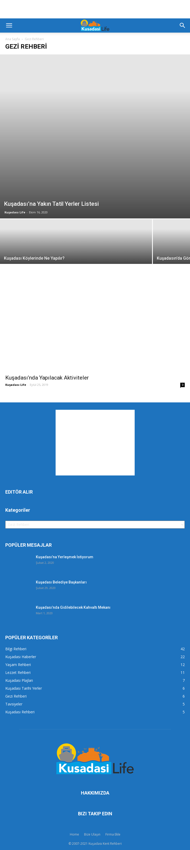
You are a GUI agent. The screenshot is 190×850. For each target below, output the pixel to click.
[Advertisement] (95, 9)
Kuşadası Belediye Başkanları (61, 582)
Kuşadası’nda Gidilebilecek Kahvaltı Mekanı (73, 607)
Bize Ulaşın (92, 834)
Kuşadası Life (14, 212)
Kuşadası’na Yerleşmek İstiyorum (64, 557)
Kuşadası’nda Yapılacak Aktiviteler (47, 378)
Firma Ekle (112, 834)
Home (74, 834)
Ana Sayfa (12, 39)
